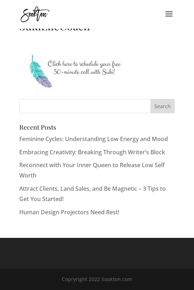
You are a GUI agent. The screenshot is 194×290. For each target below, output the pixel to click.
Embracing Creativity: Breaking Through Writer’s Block (92, 152)
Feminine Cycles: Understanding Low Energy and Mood (93, 139)
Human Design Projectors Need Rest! (69, 212)
